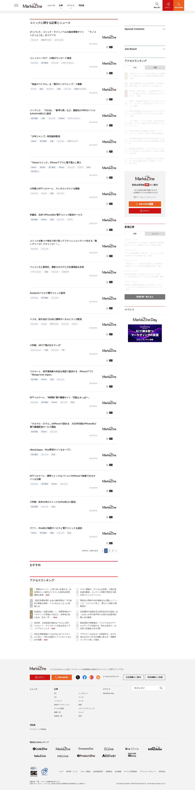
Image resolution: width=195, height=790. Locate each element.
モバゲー (50, 89)
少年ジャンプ (72, 141)
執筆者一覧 (58, 718)
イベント (70, 5)
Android (61, 118)
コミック (34, 40)
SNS (80, 718)
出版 (58, 89)
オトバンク (59, 40)
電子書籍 (44, 63)
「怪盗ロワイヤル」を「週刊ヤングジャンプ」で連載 (56, 84)
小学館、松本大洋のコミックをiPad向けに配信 (53, 502)
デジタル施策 (59, 710)
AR (63, 350)
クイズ (81, 702)
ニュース (51, 5)
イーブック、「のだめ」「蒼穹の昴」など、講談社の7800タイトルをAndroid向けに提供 (62, 112)
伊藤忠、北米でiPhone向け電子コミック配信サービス (56, 215)
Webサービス (46, 40)
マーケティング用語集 (38, 731)
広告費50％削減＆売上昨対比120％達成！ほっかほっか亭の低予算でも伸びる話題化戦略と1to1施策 (99, 614)
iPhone (61, 167)
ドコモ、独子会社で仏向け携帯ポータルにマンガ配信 (56, 319)
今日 (134, 68)
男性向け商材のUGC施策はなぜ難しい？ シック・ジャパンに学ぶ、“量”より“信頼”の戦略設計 (98, 603)
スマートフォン (67, 63)
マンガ (43, 193)
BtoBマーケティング (61, 706)
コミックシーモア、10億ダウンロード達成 (50, 58)
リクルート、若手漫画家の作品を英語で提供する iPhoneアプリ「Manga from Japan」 (61, 373)
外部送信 (162, 771)
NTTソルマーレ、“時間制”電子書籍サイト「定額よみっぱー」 (60, 397)
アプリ (80, 167)
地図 (51, 533)
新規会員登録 (144, 204)
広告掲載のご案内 (133, 679)
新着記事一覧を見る (144, 297)
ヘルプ (61, 771)
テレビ (81, 714)
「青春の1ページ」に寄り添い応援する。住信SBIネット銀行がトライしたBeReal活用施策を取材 (52, 592)
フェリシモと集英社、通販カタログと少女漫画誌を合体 (57, 267)
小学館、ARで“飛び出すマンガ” (45, 345)
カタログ (65, 272)
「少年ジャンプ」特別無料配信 (45, 136)
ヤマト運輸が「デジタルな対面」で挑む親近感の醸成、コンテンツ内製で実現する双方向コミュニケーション (98, 592)
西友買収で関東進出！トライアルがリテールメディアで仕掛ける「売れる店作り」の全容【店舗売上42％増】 (98, 626)
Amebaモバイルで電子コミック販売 (47, 293)
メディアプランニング (87, 710)
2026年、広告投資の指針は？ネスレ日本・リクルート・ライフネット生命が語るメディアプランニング (52, 626)
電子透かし (35, 171)
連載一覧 (57, 714)
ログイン (144, 210)
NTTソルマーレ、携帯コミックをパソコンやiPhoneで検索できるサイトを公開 (62, 477)
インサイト (58, 702)
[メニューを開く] (16, 5)
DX (55, 695)
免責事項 (109, 771)
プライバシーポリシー (148, 771)
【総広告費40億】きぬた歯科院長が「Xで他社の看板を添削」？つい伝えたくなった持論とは (53, 603)
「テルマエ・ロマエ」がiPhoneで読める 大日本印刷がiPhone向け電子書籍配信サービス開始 (63, 425)
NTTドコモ (54, 324)
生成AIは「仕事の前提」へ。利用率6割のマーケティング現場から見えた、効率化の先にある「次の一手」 (52, 614)
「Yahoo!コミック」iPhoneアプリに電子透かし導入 (55, 162)
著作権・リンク (72, 771)
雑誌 (41, 89)
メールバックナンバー (145, 197)
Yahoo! (33, 141)
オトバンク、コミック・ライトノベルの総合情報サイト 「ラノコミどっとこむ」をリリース (63, 33)
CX (55, 699)
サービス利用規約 (130, 771)
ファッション (36, 272)
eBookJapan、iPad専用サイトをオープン (50, 450)
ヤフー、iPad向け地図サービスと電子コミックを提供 (56, 528)
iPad (88, 167)
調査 (80, 706)
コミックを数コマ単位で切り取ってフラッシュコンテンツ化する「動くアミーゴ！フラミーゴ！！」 (63, 242)
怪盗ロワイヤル (80, 89)
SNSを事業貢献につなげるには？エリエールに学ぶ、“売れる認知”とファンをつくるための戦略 (52, 637)
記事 (61, 5)
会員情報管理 (98, 771)
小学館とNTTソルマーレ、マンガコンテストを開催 (54, 188)
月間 (155, 68)
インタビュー (83, 695)
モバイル (34, 63)
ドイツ (74, 324)
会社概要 (118, 771)
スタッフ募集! (85, 771)
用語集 (81, 5)
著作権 (42, 167)
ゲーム (33, 89)
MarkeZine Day (108, 695)
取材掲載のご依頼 (155, 679)
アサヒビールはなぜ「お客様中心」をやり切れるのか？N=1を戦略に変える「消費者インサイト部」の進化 (98, 637)
